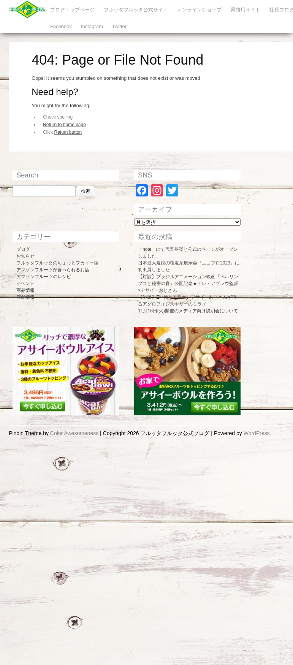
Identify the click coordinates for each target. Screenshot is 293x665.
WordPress (257, 433)
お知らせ (25, 256)
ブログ (23, 249)
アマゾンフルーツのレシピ (43, 276)
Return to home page (64, 124)
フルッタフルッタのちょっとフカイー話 (57, 263)
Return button (68, 132)
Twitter (119, 26)
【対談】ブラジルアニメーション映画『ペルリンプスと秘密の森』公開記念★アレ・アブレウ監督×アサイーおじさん (188, 283)
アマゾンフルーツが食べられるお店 (52, 269)
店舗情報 (25, 297)
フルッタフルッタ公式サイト (136, 10)
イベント (25, 283)
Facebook (61, 26)
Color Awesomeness (74, 433)
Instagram (92, 26)
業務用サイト (245, 10)
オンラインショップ (199, 10)
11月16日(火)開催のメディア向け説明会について (188, 311)
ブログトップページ (72, 10)
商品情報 (25, 290)
